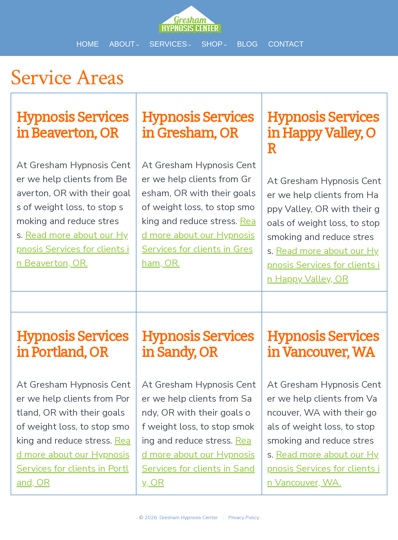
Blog (247, 44)
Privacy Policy (243, 517)
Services (170, 44)
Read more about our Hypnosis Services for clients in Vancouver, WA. (323, 468)
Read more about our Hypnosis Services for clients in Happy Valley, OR (323, 265)
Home (87, 44)
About (124, 44)
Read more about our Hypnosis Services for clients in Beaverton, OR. (72, 249)
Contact (285, 44)
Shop (214, 44)
